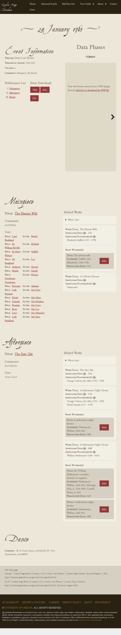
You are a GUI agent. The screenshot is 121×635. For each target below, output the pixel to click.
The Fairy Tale (24, 361)
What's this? (74, 227)
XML (45, 90)
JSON (34, 90)
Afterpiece (14, 93)
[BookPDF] (90, 123)
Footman (16, 293)
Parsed (90, 64)
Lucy (14, 320)
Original (90, 57)
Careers (54, 609)
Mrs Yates (35, 323)
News (32, 10)
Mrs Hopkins (37, 308)
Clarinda (16, 308)
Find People (102, 609)
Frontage (16, 312)
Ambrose (16, 274)
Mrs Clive (35, 297)
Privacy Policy (71, 609)
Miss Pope (36, 304)
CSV (34, 98)
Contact (113, 4)
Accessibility (10, 609)
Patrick (15, 277)
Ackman (35, 293)
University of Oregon (18, 614)
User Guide (85, 4)
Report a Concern (34, 609)
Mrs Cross (36, 312)
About (100, 4)
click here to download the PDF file (92, 97)
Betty (14, 316)
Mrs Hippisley (38, 320)
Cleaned (106, 57)
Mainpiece (14, 88)
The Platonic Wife (26, 220)
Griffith (34, 258)
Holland (35, 251)
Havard (34, 274)
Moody (34, 277)
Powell (34, 243)
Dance (12, 97)
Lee (33, 266)
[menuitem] (33, 4)
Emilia (15, 304)
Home (33, 4)
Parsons (34, 281)
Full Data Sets (68, 4)
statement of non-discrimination (90, 627)
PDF (73, 57)
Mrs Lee (35, 316)
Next (112, 124)
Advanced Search (49, 4)
